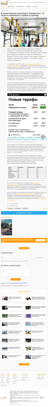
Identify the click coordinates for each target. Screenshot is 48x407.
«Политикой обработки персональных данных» (18, 283)
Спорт (28, 2)
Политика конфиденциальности (25, 380)
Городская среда (10, 6)
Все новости (24, 364)
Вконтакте (15, 378)
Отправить (16, 279)
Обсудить (45, 10)
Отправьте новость (40, 240)
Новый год (35, 6)
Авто (25, 2)
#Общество (25, 208)
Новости (12, 2)
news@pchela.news (25, 377)
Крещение (28, 6)
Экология (20, 2)
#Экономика (17, 208)
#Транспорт (10, 208)
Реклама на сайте (40, 379)
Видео (36, 2)
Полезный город (8, 380)
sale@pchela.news (40, 377)
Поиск (7, 377)
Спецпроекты (42, 2)
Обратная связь (8, 382)
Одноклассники (16, 380)
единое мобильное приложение (25, 194)
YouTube (14, 383)
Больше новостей (24, 248)
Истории (32, 2)
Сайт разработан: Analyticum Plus (15, 404)
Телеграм (15, 381)
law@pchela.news (13, 402)
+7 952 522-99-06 (24, 375)
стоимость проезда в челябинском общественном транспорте (24, 64)
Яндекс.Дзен (15, 376)
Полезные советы (20, 6)
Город (16, 2)
